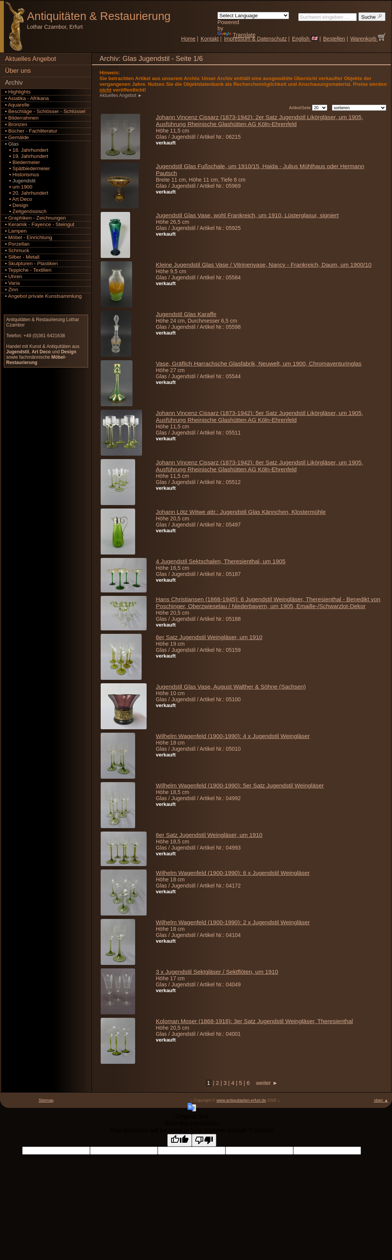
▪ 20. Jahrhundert (26, 193)
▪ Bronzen (16, 124)
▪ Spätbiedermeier (27, 168)
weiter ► (264, 1083)
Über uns (18, 70)
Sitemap (46, 1100)
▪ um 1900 (18, 187)
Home (188, 39)
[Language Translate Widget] (253, 15)
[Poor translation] (204, 1140)
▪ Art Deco (18, 199)
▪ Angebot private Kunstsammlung (43, 296)
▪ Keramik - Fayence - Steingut (39, 224)
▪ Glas (12, 144)
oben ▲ (381, 1100)
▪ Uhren (13, 276)
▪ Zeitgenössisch (25, 211)
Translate (236, 35)
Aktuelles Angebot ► (122, 95)
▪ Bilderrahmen (22, 118)
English (305, 39)
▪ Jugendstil (20, 181)
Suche (372, 16)
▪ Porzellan (17, 244)
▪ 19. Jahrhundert (26, 156)
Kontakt (210, 39)
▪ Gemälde (17, 137)
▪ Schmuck (17, 250)
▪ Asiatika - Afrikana (27, 98)
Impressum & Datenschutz (255, 39)
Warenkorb (367, 39)
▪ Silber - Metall (22, 257)
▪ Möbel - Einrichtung (28, 237)
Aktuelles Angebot (30, 58)
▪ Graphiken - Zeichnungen (35, 218)
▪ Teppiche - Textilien (28, 270)
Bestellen (334, 39)
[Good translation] (179, 1140)
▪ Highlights (18, 92)
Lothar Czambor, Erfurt (55, 27)
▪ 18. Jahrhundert (26, 150)
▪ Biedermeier (22, 162)
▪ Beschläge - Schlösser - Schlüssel (45, 111)
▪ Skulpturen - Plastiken (31, 263)
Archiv (14, 82)
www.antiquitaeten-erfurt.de (241, 1100)
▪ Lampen (16, 231)
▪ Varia (12, 283)
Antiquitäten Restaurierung (99, 16)
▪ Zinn (11, 289)
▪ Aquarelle (17, 105)
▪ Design (16, 205)
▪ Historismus (22, 174)
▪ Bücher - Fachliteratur (31, 131)
